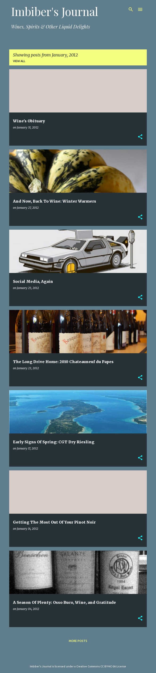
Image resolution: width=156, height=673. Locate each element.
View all (19, 61)
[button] (140, 137)
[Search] (131, 9)
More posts (78, 640)
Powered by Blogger (78, 657)
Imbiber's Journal (54, 11)
